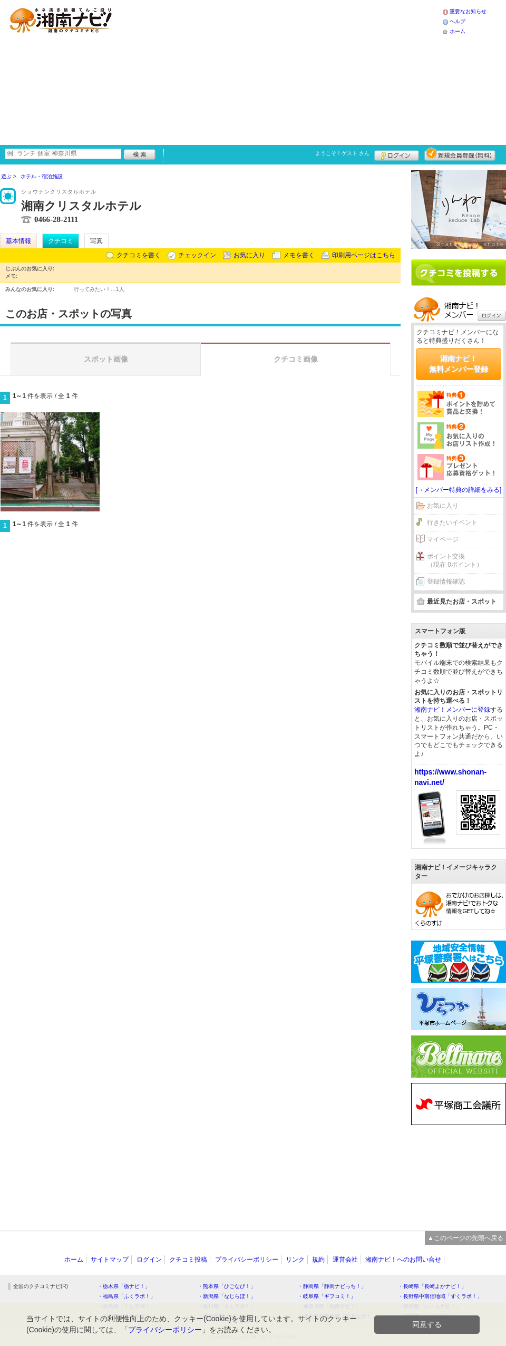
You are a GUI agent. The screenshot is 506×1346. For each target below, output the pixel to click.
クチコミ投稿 (188, 1259)
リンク (295, 1259)
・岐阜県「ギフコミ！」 (327, 1296)
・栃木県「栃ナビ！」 (124, 1286)
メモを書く (299, 255)
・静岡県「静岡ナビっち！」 (332, 1286)
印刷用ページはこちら (363, 255)
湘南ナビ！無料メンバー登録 (458, 363)
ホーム (457, 31)
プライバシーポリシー (246, 1259)
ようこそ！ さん (342, 153)
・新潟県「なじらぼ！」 (227, 1296)
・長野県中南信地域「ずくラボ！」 (440, 1296)
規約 (318, 1259)
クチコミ (60, 241)
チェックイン (197, 255)
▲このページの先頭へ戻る (465, 1238)
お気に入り (249, 255)
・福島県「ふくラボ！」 (126, 1296)
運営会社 (345, 1259)
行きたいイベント (452, 522)
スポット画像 (106, 359)
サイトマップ (110, 1259)
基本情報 (18, 241)
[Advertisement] (228, 71)
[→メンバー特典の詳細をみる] (459, 489)
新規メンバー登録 (459, 154)
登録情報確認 (446, 581)
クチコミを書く (138, 255)
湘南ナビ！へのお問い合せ (403, 1259)
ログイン (396, 154)
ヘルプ (457, 21)
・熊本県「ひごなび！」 (227, 1286)
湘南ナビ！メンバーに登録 (452, 709)
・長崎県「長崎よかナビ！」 (432, 1286)
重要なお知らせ (468, 11)
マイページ (443, 539)
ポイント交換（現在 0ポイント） (455, 561)
